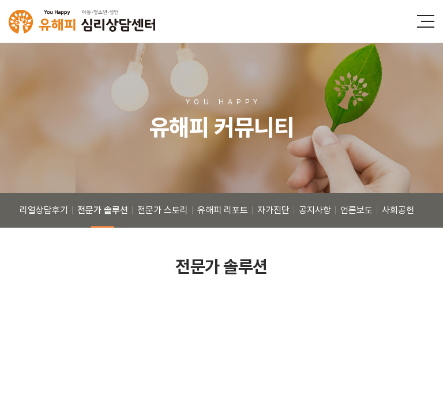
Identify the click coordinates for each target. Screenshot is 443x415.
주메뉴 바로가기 (0, 0)
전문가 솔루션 (102, 210)
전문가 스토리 (162, 210)
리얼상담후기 (44, 210)
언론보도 (356, 210)
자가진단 (273, 210)
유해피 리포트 (222, 210)
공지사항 (315, 210)
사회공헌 (398, 210)
